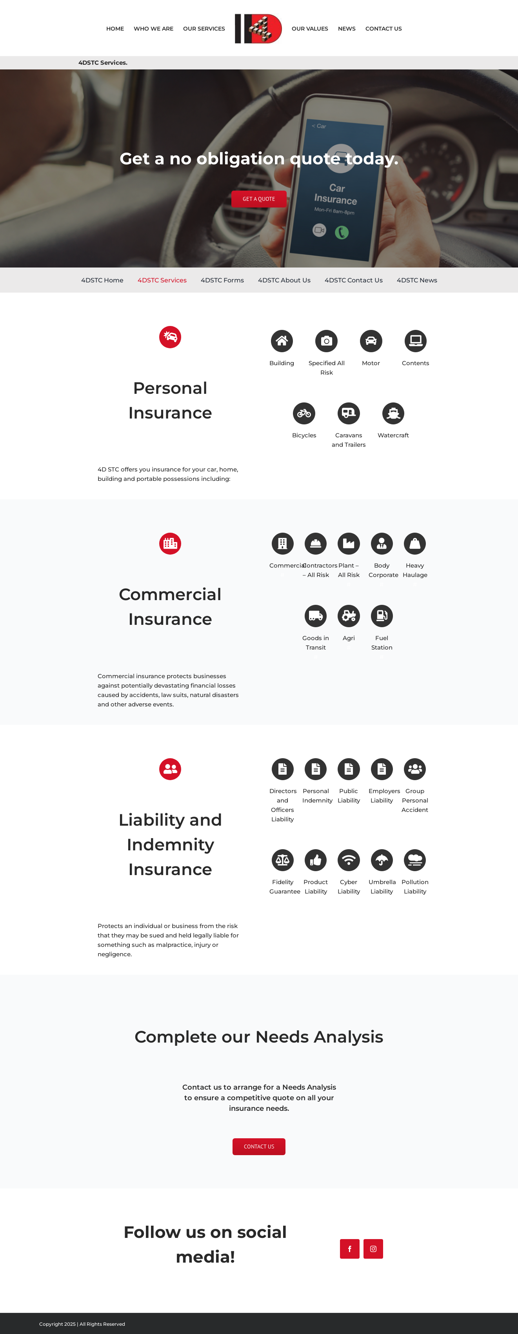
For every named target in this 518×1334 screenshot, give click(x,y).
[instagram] (373, 1249)
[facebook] (350, 1249)
